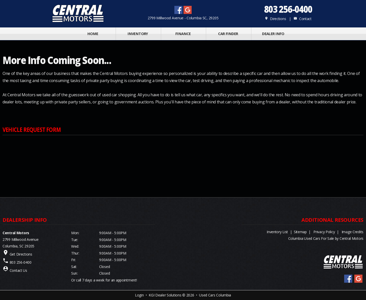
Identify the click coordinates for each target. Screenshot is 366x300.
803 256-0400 (288, 9)
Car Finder (228, 33)
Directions (275, 18)
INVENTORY (138, 33)
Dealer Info (273, 33)
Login (139, 295)
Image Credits (352, 231)
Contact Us (18, 270)
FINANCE (183, 33)
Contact (302, 18)
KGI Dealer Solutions (165, 295)
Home (92, 33)
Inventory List (277, 231)
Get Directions (21, 254)
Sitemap (300, 231)
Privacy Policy (324, 231)
